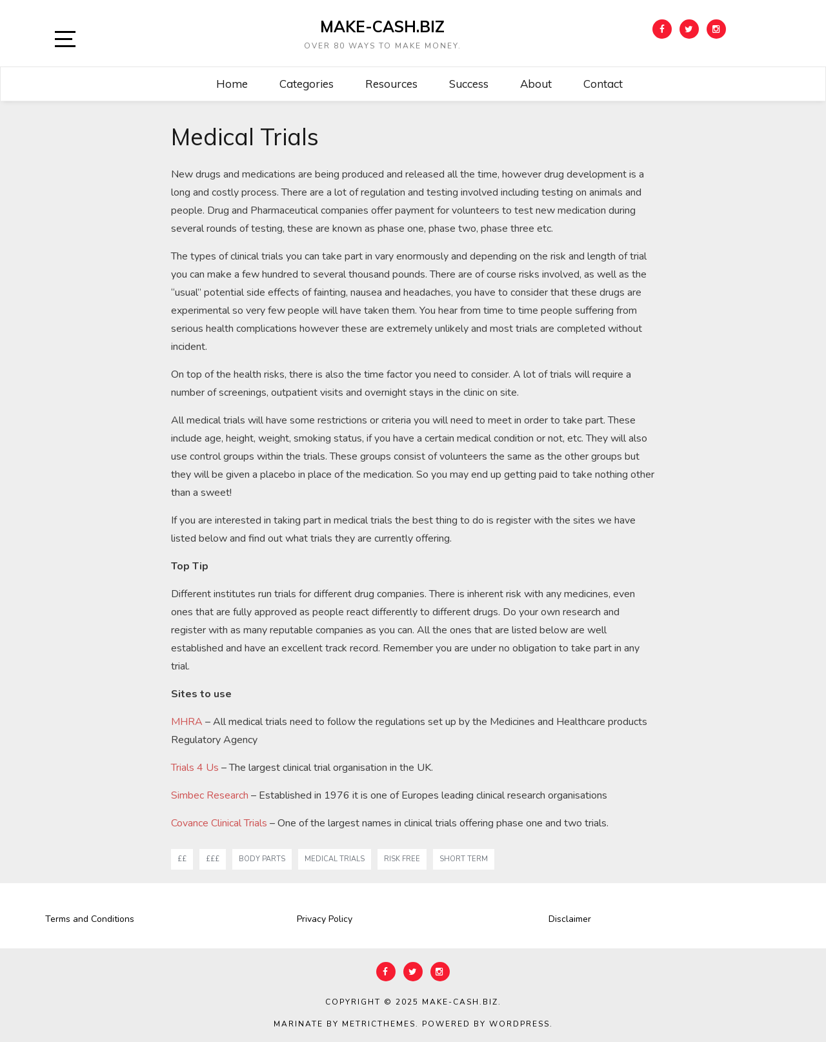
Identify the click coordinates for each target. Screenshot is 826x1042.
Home (232, 83)
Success (469, 83)
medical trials (335, 859)
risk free (402, 859)
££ (181, 859)
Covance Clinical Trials (219, 823)
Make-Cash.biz (382, 26)
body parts (262, 859)
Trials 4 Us (195, 768)
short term (463, 859)
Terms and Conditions (89, 919)
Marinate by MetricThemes (345, 1024)
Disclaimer (570, 919)
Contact (603, 83)
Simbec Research (209, 795)
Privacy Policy (324, 919)
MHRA (187, 722)
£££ (212, 859)
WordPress (519, 1024)
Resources (391, 83)
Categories (306, 83)
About (536, 83)
